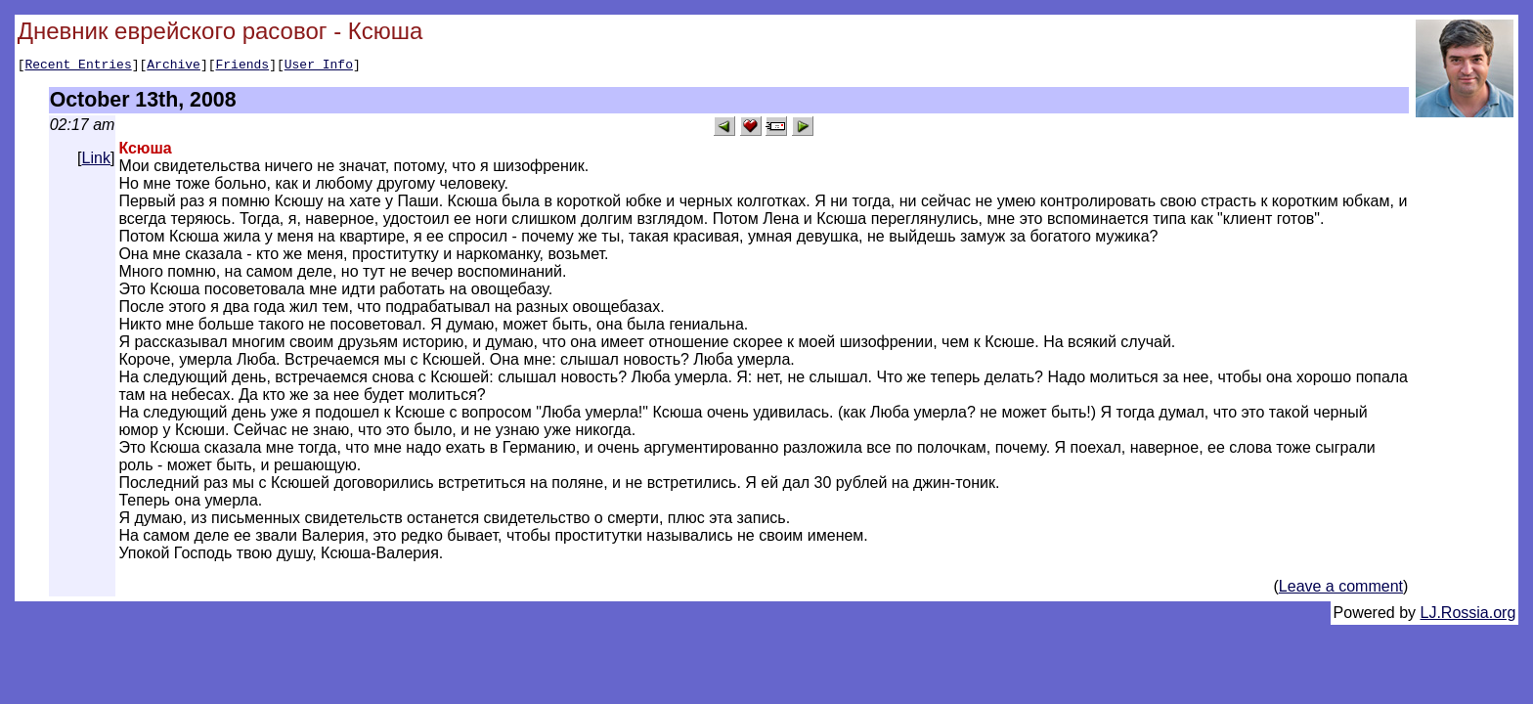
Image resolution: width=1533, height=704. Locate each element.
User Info (319, 66)
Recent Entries (77, 66)
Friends (243, 66)
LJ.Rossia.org (1468, 615)
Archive (173, 66)
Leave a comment (1341, 589)
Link (96, 161)
